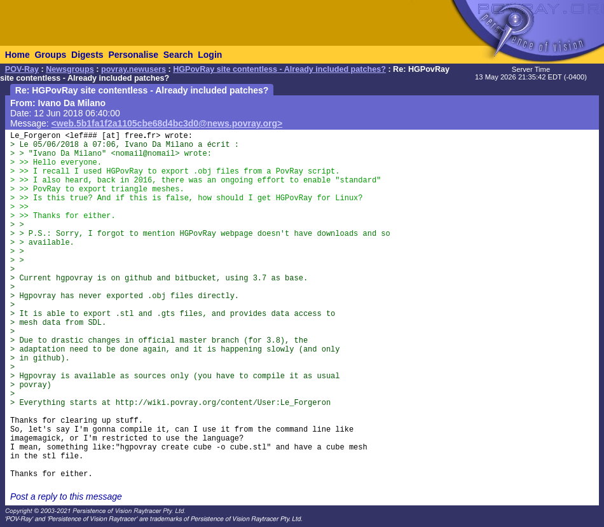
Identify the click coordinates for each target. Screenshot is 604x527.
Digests (87, 55)
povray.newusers (133, 69)
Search (178, 55)
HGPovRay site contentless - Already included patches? (279, 69)
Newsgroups (70, 69)
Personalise (133, 55)
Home (17, 55)
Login (210, 55)
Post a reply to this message (66, 496)
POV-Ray (22, 69)
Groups (50, 55)
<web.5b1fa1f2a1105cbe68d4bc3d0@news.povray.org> (167, 123)
